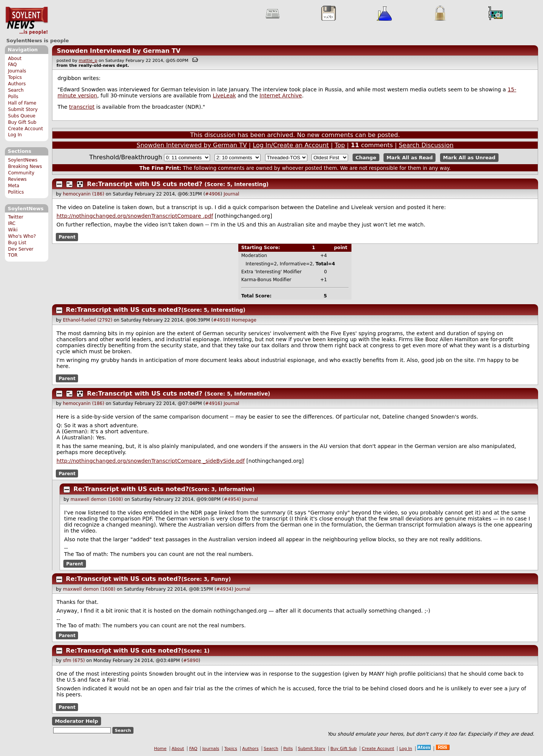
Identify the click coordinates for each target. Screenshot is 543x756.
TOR (12, 255)
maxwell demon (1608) (97, 499)
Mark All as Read (410, 157)
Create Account (25, 128)
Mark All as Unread (469, 157)
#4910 (221, 320)
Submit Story (23, 109)
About (14, 58)
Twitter (15, 217)
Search (16, 90)
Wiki (12, 229)
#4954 (231, 499)
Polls (13, 96)
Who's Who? (22, 236)
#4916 (213, 403)
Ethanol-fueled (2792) (87, 320)
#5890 (191, 660)
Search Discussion (426, 145)
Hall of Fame (22, 103)
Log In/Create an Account (291, 145)
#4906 (213, 194)
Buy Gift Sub (22, 122)
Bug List (17, 242)
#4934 (224, 589)
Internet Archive (280, 95)
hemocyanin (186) (83, 194)
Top (340, 145)
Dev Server (20, 249)
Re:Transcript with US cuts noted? (144, 184)
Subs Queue (21, 116)
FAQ (12, 64)
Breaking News (25, 166)
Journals (17, 71)
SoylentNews (26, 21)
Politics (16, 192)
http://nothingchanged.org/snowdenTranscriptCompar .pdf (135, 216)
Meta (13, 185)
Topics (15, 77)
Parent (66, 237)
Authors (17, 83)
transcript (82, 107)
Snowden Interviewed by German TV (118, 50)
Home (160, 748)
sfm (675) (74, 660)
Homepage (244, 320)
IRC (11, 223)
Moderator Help (76, 721)
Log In (15, 134)
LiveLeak (224, 95)
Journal (231, 194)
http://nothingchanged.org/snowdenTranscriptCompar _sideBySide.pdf (151, 461)
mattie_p (88, 60)
